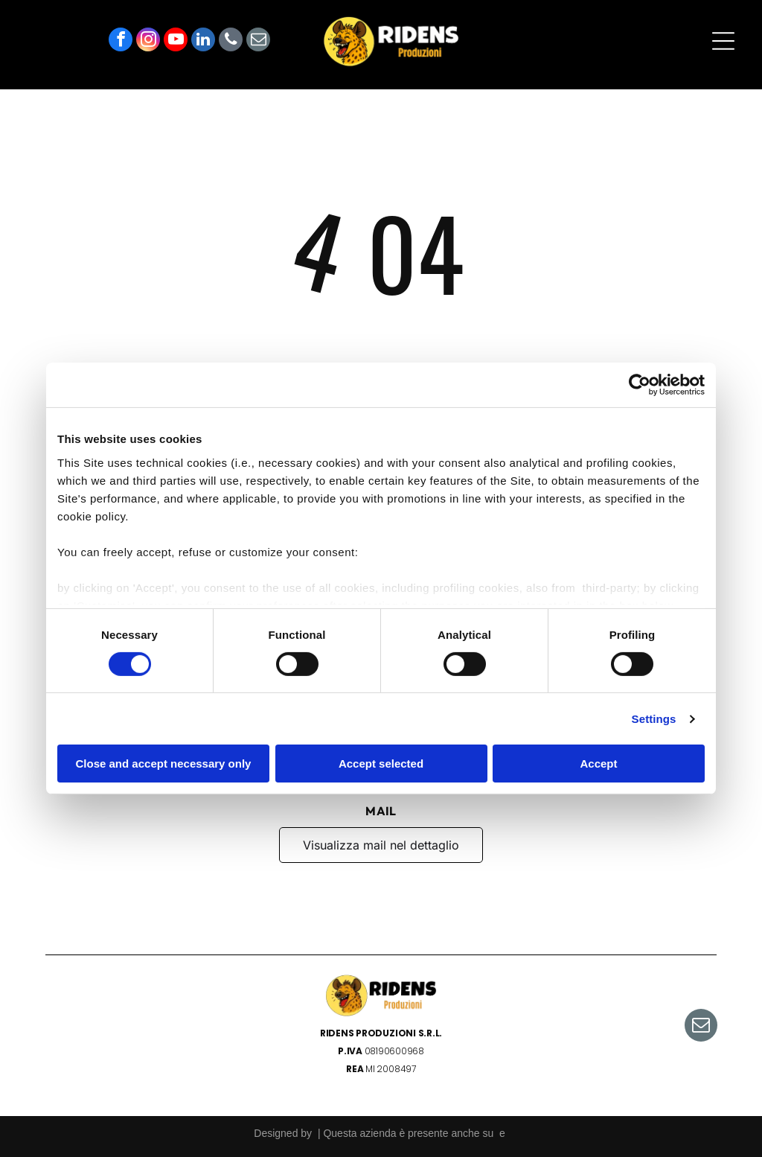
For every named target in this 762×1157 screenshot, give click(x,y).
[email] (258, 41)
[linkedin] (203, 41)
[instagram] (148, 41)
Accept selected (381, 763)
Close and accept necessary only (164, 763)
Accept (598, 763)
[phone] (231, 41)
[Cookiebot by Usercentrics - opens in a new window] (639, 385)
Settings (654, 719)
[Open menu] (723, 41)
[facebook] (120, 41)
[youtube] (176, 41)
